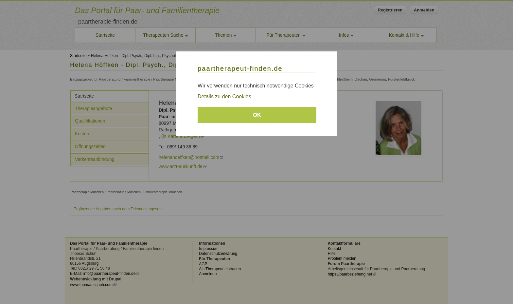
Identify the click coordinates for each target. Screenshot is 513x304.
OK (257, 115)
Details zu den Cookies (224, 96)
